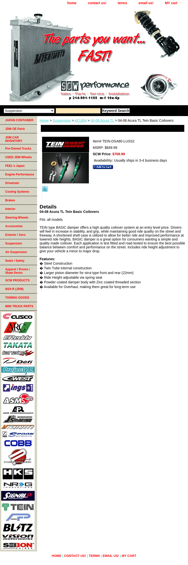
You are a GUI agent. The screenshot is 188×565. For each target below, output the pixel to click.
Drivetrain (12, 183)
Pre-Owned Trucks (18, 148)
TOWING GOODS (17, 297)
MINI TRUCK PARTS (19, 306)
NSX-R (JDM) (14, 289)
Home (44, 120)
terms (122, 3)
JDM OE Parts (15, 129)
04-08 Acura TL (102, 120)
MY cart (171, 3)
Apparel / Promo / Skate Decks (17, 271)
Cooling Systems (17, 191)
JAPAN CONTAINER (19, 120)
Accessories (14, 226)
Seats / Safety (14, 260)
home (71, 3)
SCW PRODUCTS (17, 280)
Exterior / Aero (15, 235)
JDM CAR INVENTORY (13, 139)
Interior (10, 209)
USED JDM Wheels (18, 157)
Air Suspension (16, 252)
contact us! (97, 3)
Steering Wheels (16, 217)
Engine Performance (19, 174)
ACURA (81, 120)
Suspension (62, 120)
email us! (146, 3)
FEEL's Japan (14, 166)
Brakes (10, 200)
